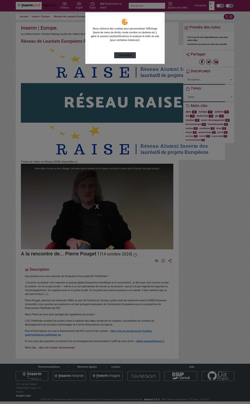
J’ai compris (125, 55)
